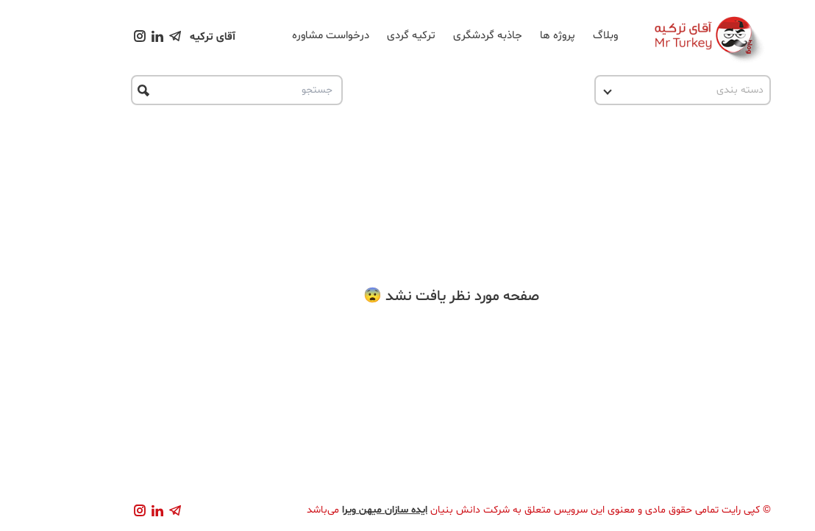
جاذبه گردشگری (444, 35)
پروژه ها (514, 35)
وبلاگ (561, 35)
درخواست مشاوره (287, 35)
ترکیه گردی (368, 35)
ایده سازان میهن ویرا (341, 510)
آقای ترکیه (169, 37)
